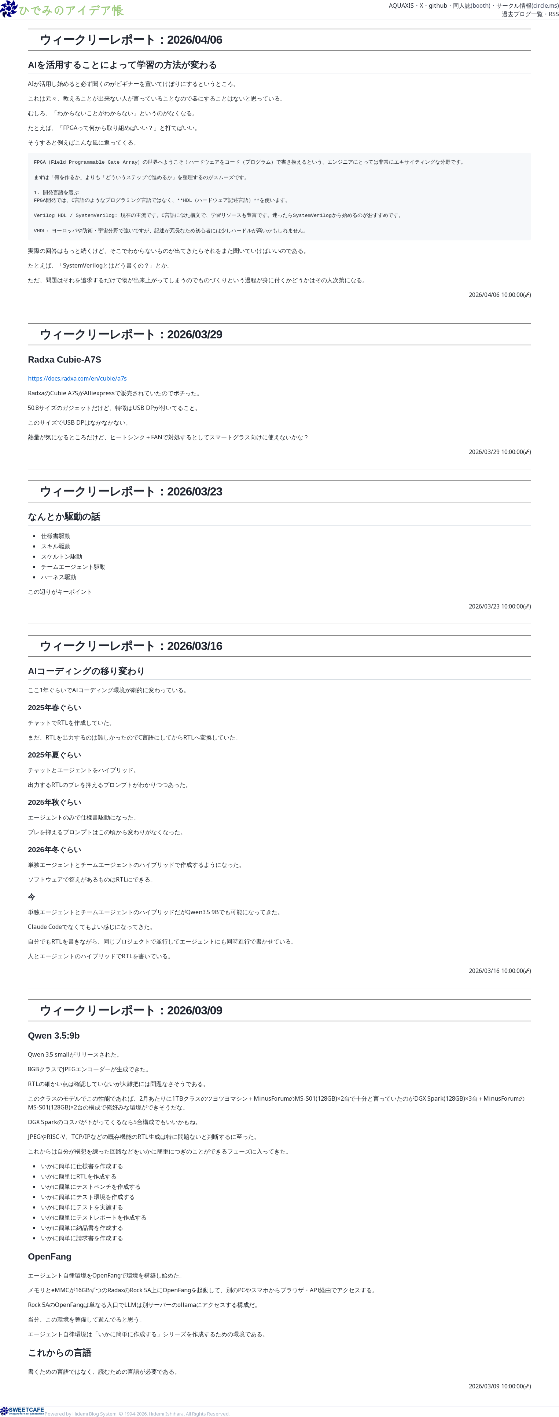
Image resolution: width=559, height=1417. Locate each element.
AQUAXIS (401, 5)
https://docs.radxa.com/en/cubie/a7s (77, 378)
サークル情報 (514, 5)
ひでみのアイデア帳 (70, 9)
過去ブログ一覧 (522, 14)
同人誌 (462, 5)
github (438, 5)
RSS (554, 14)
